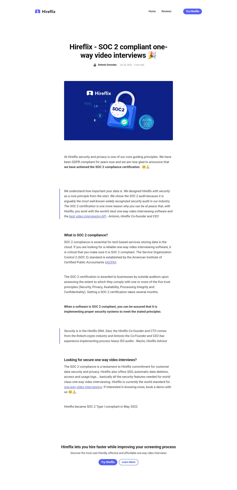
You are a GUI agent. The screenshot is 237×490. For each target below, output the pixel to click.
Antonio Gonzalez (107, 64)
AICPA (110, 262)
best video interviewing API (87, 216)
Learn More (128, 462)
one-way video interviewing (83, 387)
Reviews (166, 11)
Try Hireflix (192, 11)
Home (152, 11)
